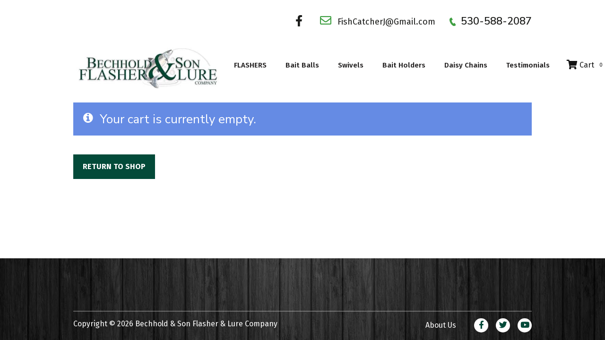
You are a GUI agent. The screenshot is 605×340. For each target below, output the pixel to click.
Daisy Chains (465, 65)
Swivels (350, 65)
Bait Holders (403, 65)
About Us (440, 325)
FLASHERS (250, 65)
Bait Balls (302, 65)
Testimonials (528, 65)
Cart (585, 64)
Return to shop (114, 166)
